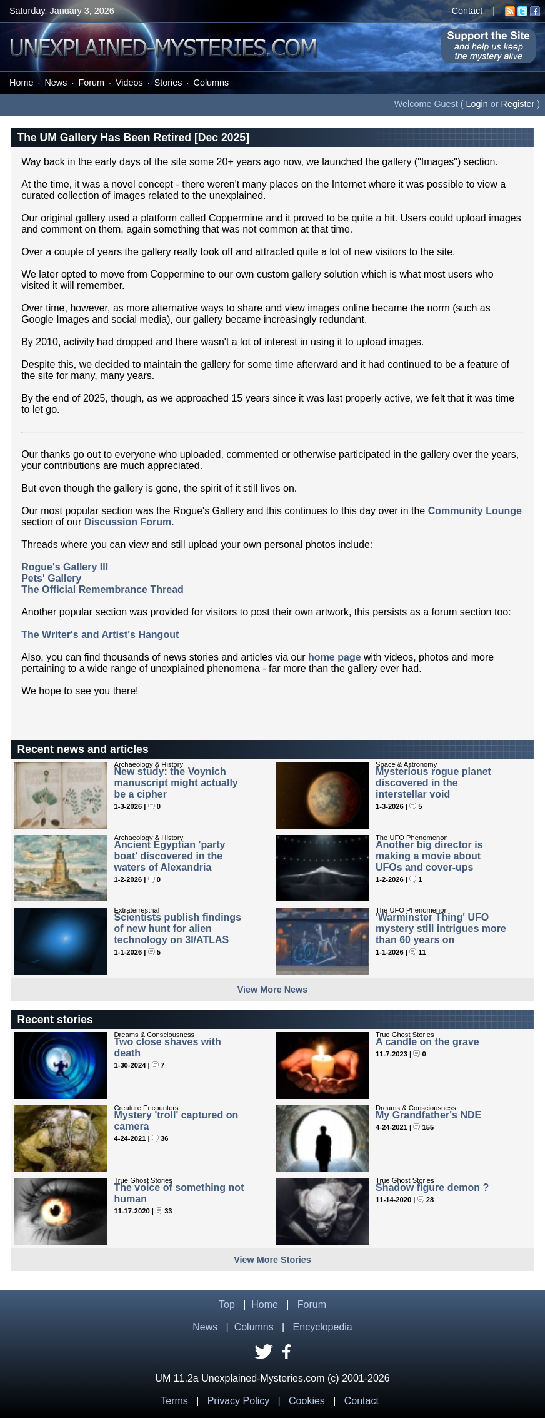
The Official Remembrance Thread (102, 589)
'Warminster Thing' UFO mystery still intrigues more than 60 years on (441, 928)
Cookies (307, 1400)
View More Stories (272, 1260)
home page (334, 657)
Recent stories (54, 1019)
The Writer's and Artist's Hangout (100, 634)
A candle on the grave (427, 1041)
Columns (211, 83)
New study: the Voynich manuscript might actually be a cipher (176, 782)
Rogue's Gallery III (64, 567)
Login (477, 104)
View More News (273, 990)
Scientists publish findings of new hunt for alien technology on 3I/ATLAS (177, 928)
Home (21, 83)
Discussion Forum (128, 522)
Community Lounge (475, 510)
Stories (168, 83)
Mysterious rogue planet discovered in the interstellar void (433, 782)
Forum (91, 83)
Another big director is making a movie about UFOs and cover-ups (429, 856)
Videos (129, 83)
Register (518, 104)
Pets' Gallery (51, 578)
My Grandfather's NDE (428, 1115)
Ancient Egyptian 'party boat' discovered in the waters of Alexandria (169, 856)
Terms (174, 1400)
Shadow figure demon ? (432, 1187)
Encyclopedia (322, 1327)
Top (227, 1304)
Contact (467, 11)
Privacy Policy (239, 1400)
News (55, 83)
